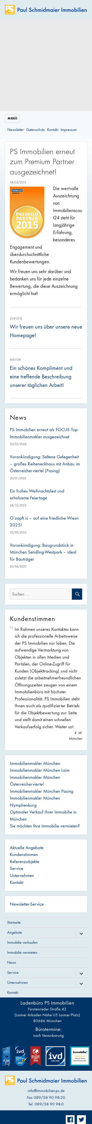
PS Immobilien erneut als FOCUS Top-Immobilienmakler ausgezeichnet (44, 433)
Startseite (14, 922)
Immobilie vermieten (22, 952)
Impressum (69, 129)
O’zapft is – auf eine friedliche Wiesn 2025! (44, 521)
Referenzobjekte (24, 861)
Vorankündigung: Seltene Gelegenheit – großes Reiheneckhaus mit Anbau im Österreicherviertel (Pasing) (45, 463)
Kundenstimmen (24, 854)
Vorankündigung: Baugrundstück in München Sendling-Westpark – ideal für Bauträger (43, 552)
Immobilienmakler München (35, 763)
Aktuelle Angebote (26, 847)
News (11, 962)
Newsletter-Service (27, 904)
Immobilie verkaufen (22, 942)
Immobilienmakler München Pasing (41, 791)
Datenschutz (35, 129)
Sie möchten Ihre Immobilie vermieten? (45, 826)
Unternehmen (22, 875)
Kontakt (52, 129)
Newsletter (15, 129)
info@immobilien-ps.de (46, 1090)
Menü (12, 118)
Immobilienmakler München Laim (40, 770)
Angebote (14, 932)
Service (16, 868)
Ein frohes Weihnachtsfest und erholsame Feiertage (37, 494)
